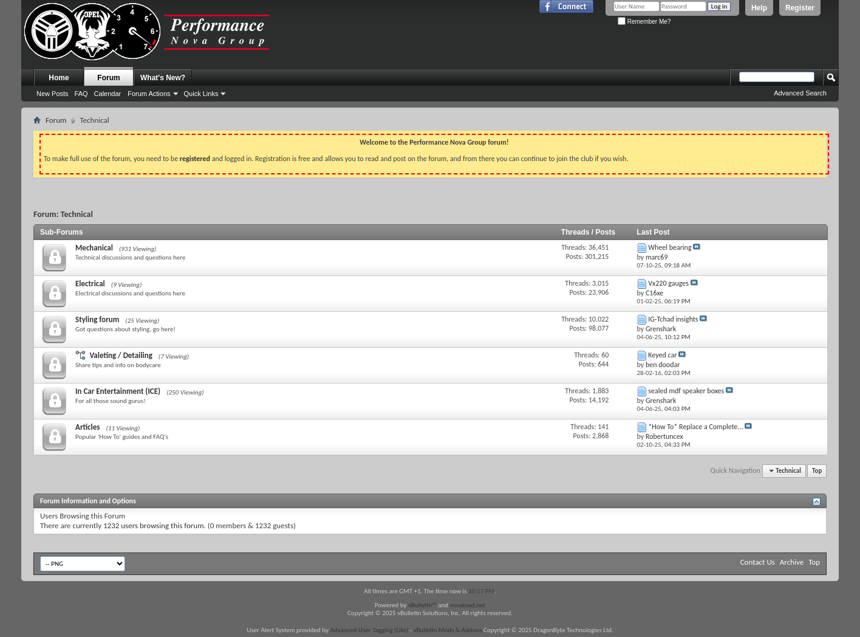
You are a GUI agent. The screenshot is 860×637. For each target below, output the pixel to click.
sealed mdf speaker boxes (686, 391)
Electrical (90, 283)
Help (759, 8)
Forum (108, 78)
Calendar (107, 93)
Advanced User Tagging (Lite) (369, 630)
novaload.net (468, 605)
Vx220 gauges (668, 283)
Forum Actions (149, 93)
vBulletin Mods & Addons (447, 630)
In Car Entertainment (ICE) (117, 391)
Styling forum (97, 319)
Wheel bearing (669, 247)
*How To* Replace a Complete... (695, 426)
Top (817, 471)
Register (799, 8)
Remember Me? (644, 21)
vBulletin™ (422, 605)
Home (59, 78)
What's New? (162, 78)
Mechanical (94, 247)
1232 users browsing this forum (153, 525)
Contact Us (757, 561)
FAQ (81, 93)
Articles (87, 427)
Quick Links (201, 93)
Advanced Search (800, 93)
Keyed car (662, 355)
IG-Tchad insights (673, 319)
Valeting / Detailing (120, 355)
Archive (792, 561)
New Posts (52, 93)
